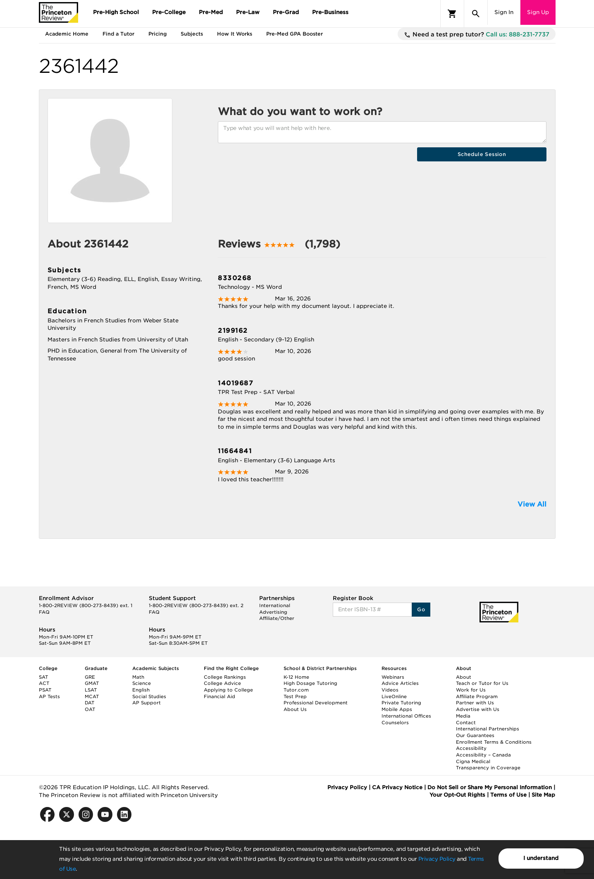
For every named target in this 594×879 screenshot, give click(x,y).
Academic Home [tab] (66, 34)
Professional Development (316, 703)
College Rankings (225, 677)
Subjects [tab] (192, 34)
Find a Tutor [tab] (118, 34)
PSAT (45, 690)
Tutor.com (296, 690)
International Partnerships (487, 729)
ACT (44, 683)
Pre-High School (116, 12)
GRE (90, 677)
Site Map (543, 795)
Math (138, 677)
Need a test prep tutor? (476, 34)
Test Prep (295, 696)
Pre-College (169, 12)
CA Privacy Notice (397, 787)
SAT (43, 677)
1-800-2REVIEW (85, 605)
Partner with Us (475, 703)
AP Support (146, 703)
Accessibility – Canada (483, 755)
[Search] (475, 13)
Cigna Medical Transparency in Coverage (488, 765)
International (274, 605)
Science (141, 683)
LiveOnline (394, 696)
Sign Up (538, 12)
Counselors (395, 722)
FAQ (44, 612)
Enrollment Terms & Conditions (494, 742)
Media (463, 716)
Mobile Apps (397, 709)
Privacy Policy (437, 859)
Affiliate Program (477, 696)
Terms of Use (508, 795)
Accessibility (471, 748)
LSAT (91, 690)
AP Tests (49, 696)
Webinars (393, 677)
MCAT (92, 696)
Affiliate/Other (276, 618)
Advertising (273, 612)
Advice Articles (400, 683)
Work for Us (471, 690)
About (463, 677)
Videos (390, 690)
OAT (90, 709)
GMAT (92, 683)
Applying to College (228, 690)
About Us (295, 709)
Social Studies (149, 696)
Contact (466, 722)
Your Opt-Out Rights (457, 795)
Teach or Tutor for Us (482, 683)
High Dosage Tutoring (310, 683)
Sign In (503, 12)
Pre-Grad (286, 12)
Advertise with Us (477, 709)
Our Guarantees (475, 735)
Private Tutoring (401, 703)
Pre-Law (248, 12)
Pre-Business (330, 12)
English (141, 690)
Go (421, 609)
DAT (89, 703)
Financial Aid (219, 696)
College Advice (222, 683)
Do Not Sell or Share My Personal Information (489, 787)
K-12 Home (296, 677)
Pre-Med (211, 12)
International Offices (406, 716)
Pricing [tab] (157, 34)
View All (532, 504)
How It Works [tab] (234, 34)
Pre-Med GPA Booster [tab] (294, 34)
